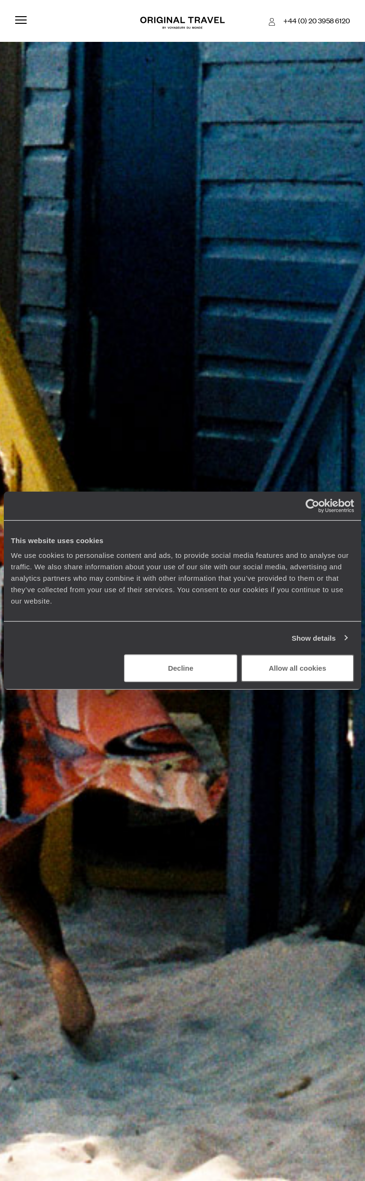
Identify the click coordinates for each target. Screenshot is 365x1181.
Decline (180, 668)
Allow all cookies (297, 668)
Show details (314, 638)
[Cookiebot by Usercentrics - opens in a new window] (312, 505)
